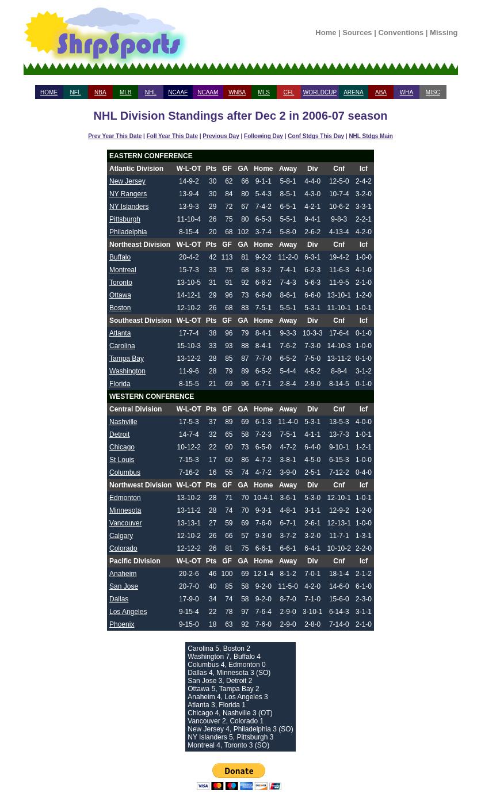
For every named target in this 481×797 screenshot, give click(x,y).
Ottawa (120, 295)
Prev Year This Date (115, 136)
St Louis (121, 460)
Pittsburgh (124, 219)
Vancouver (125, 523)
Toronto (120, 283)
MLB (126, 92)
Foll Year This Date (172, 136)
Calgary (121, 536)
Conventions (400, 32)
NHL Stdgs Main (370, 136)
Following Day (263, 136)
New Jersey (127, 181)
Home (325, 32)
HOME (49, 92)
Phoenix (121, 624)
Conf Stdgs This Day (316, 136)
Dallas (118, 599)
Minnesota (125, 510)
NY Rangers (128, 194)
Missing (443, 32)
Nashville (123, 422)
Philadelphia (128, 232)
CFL (288, 92)
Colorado (123, 548)
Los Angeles (128, 612)
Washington (127, 371)
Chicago (122, 447)
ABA (381, 92)
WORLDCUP (320, 92)
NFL (75, 92)
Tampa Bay (126, 358)
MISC (433, 92)
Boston (120, 308)
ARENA (353, 92)
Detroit (119, 434)
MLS (264, 92)
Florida (120, 384)
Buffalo (120, 257)
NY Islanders (128, 207)
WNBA (237, 92)
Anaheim (122, 574)
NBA (100, 92)
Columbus (124, 472)
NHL (150, 92)
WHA (406, 92)
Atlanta (120, 333)
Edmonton (125, 498)
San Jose (123, 586)
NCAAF (178, 92)
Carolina (122, 346)
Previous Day (221, 136)
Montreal (122, 270)
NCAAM (207, 92)
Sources (357, 32)
